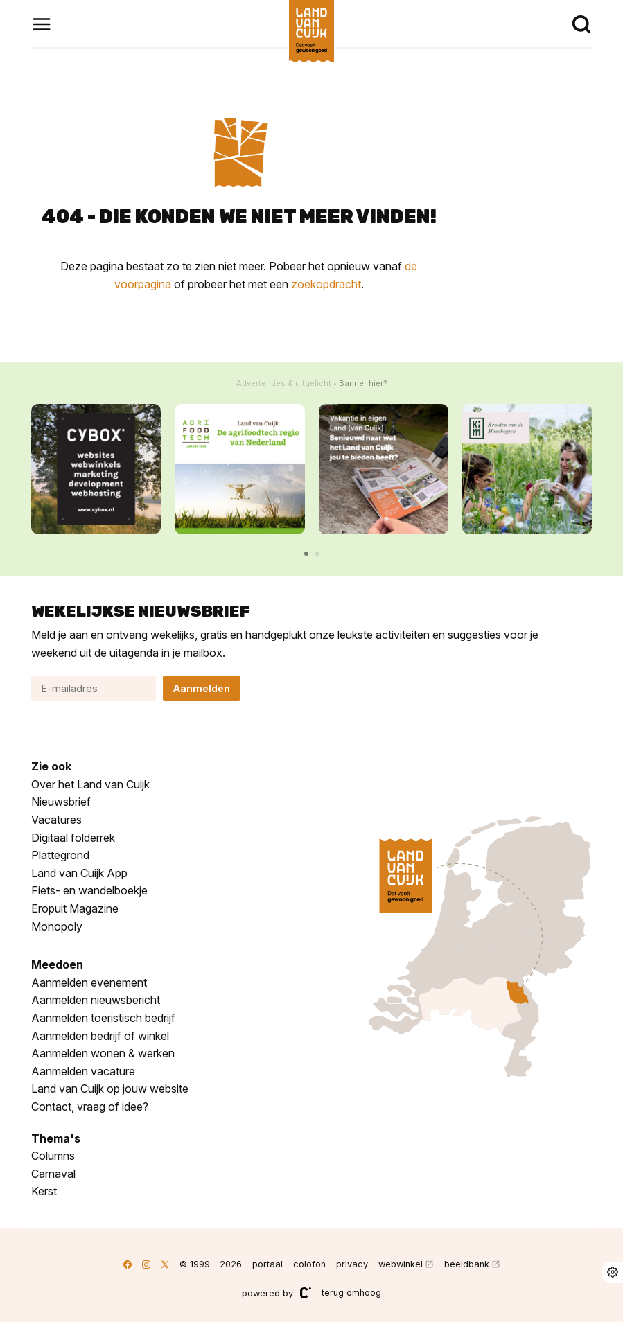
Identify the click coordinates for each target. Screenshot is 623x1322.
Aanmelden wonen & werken (103, 1053)
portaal (267, 1264)
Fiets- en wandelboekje (89, 890)
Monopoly (56, 926)
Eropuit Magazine (75, 908)
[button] (306, 554)
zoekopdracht (326, 284)
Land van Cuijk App (79, 873)
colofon (309, 1264)
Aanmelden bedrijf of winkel (100, 1036)
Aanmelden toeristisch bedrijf (103, 1018)
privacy (352, 1264)
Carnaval (53, 1174)
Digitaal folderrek (73, 838)
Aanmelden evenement (89, 982)
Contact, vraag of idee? (89, 1106)
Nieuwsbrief (61, 802)
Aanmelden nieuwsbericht (95, 1000)
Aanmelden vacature (83, 1071)
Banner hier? (363, 383)
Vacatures (56, 820)
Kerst (44, 1191)
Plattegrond (60, 855)
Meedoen (57, 964)
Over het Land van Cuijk (90, 784)
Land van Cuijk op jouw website (109, 1088)
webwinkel (400, 1264)
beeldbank (466, 1264)
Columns (53, 1156)
